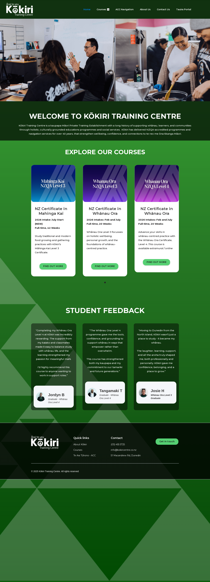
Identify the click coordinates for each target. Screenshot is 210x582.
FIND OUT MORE (53, 266)
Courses (77, 450)
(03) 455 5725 (118, 444)
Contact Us (163, 9)
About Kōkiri (80, 444)
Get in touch (167, 441)
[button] (103, 9)
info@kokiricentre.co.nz (123, 450)
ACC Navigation (125, 9)
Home (86, 9)
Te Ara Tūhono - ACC (84, 455)
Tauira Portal (183, 9)
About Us (145, 9)
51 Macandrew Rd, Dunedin (126, 455)
